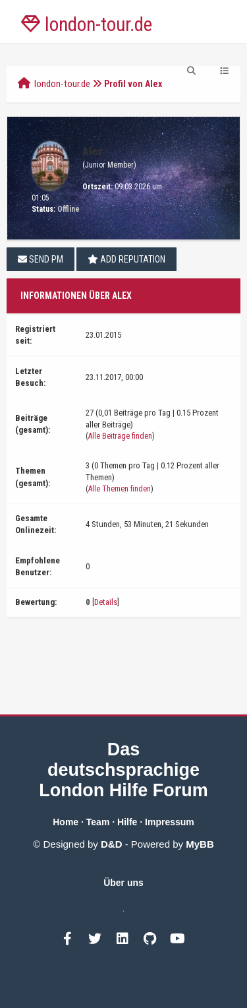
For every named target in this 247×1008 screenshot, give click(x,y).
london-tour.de (62, 84)
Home (65, 822)
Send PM (40, 259)
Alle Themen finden (119, 488)
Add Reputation (126, 259)
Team (98, 822)
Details (105, 602)
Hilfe (127, 822)
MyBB (200, 844)
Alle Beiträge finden (120, 436)
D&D (112, 844)
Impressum (169, 822)
